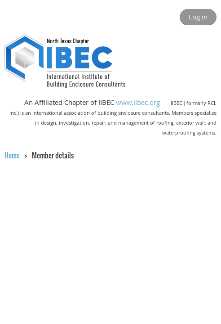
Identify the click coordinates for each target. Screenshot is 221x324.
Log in (198, 16)
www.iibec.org (138, 102)
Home (12, 155)
